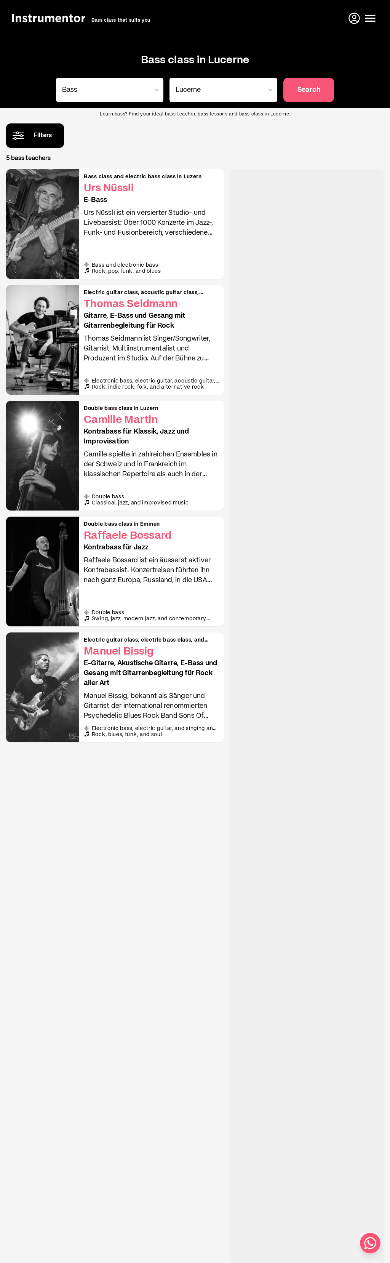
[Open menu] (370, 18)
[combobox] (108, 90)
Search (308, 89)
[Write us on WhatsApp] (370, 1243)
